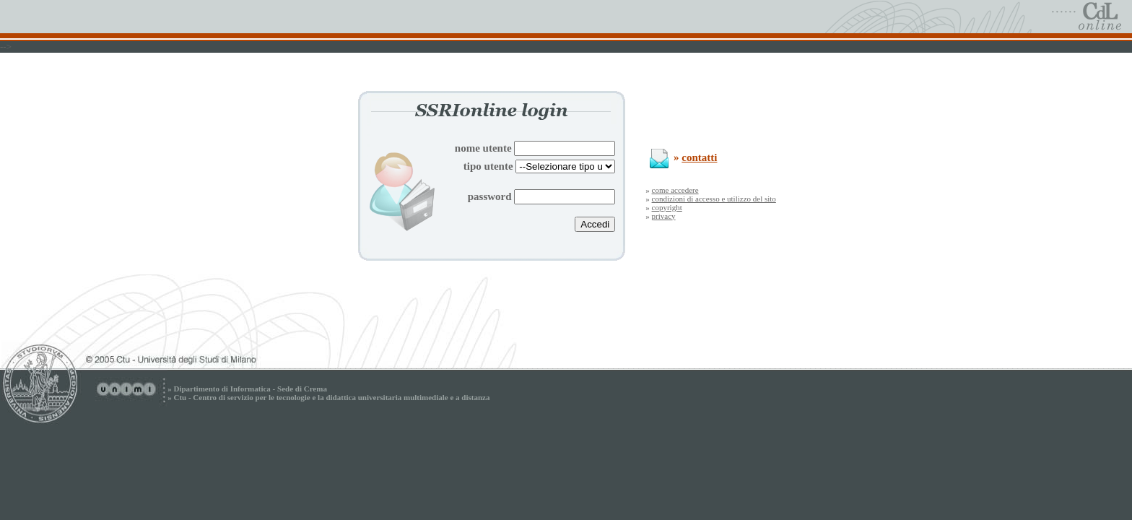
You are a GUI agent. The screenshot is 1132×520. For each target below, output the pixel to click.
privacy (664, 216)
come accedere (675, 190)
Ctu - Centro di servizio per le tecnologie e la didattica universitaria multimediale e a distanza (331, 397)
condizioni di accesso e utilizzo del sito (714, 198)
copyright (667, 207)
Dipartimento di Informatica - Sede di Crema (249, 388)
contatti (699, 157)
